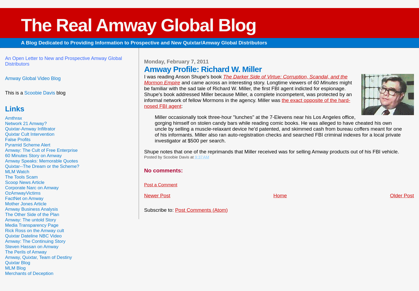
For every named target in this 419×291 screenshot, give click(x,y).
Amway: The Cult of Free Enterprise (41, 150)
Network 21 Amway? (26, 123)
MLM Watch (17, 171)
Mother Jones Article (25, 203)
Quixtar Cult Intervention (30, 134)
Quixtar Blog (17, 262)
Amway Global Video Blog (33, 78)
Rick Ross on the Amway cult (34, 230)
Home (280, 195)
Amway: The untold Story (30, 219)
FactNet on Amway (24, 198)
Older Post (402, 195)
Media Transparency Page (32, 225)
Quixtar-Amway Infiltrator (30, 128)
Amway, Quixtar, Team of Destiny (38, 257)
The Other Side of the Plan (32, 214)
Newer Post (157, 195)
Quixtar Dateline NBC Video (33, 236)
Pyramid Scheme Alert (27, 145)
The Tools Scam (21, 177)
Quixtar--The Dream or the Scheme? (42, 166)
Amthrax (13, 118)
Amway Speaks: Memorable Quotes (41, 161)
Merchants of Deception (29, 273)
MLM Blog (15, 268)
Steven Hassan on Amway (32, 246)
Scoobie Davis (39, 93)
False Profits (17, 139)
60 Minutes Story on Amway (33, 155)
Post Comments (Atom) (201, 210)
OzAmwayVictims (23, 193)
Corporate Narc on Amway (32, 187)
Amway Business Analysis (31, 209)
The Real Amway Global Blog (138, 25)
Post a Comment (160, 184)
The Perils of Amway (26, 252)
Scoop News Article (24, 182)
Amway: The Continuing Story (35, 241)
